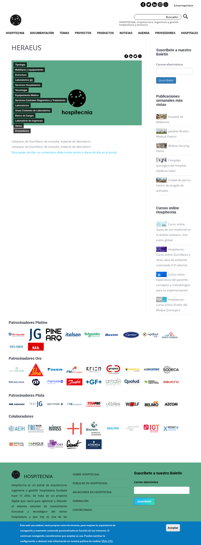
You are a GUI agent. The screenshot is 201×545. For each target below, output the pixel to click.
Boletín (162, 54)
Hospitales (189, 33)
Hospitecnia (15, 33)
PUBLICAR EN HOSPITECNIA (90, 483)
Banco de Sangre (24, 115)
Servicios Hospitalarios (27, 85)
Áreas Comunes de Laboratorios (32, 110)
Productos (105, 33)
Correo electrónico (169, 64)
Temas (64, 33)
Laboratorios (22, 105)
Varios (18, 126)
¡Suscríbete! (166, 80)
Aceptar (173, 527)
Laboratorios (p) (24, 80)
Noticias (126, 33)
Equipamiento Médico (27, 95)
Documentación (42, 33)
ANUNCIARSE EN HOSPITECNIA (92, 492)
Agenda (144, 33)
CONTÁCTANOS (82, 510)
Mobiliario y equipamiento (29, 70)
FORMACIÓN (81, 501)
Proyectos (83, 33)
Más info (107, 541)
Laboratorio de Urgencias (29, 120)
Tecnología (21, 90)
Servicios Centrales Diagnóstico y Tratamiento (40, 100)
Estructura (20, 75)
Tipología (20, 64)
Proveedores (165, 33)
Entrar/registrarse (183, 5)
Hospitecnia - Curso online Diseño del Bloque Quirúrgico (171, 305)
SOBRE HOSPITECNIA (86, 474)
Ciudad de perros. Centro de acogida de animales (173, 185)
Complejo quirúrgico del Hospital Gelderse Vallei (171, 165)
